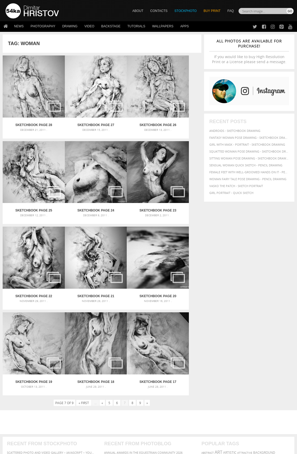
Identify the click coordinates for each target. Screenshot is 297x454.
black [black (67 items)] (237, 335)
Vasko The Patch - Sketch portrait (236, 186)
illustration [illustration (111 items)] (214, 345)
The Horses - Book (19, 410)
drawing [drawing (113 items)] (275, 335)
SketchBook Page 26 (127, 112)
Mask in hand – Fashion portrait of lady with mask (47, 342)
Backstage (110, 26)
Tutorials (136, 26)
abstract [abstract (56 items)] (207, 330)
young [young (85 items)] (207, 359)
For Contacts (88, 417)
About (82, 390)
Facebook (162, 398)
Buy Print (211, 11)
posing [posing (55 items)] (263, 350)
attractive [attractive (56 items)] (244, 330)
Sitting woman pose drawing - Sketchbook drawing (249, 158)
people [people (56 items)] (206, 350)
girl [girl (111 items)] (244, 340)
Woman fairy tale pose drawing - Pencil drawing (247, 179)
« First (84, 280)
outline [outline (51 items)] (263, 345)
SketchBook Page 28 (27, 112)
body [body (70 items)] (247, 335)
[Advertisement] (149, 299)
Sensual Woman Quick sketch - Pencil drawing (245, 165)
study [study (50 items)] (220, 354)
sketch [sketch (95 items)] (208, 354)
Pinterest (161, 411)
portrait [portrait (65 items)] (242, 350)
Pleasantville (115, 349)
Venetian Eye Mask (93, 436)
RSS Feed (116, 436)
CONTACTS (159, 11)
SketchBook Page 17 (176, 259)
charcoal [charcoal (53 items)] (258, 335)
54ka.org (50, 448)
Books (82, 404)
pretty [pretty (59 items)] (274, 350)
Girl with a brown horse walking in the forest (141, 342)
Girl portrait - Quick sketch (231, 193)
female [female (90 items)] (221, 340)
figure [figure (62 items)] (234, 340)
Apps (184, 26)
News (19, 26)
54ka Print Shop (17, 390)
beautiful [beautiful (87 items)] (210, 335)
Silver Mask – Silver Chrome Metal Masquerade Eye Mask (51, 349)
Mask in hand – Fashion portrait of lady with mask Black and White (51, 336)
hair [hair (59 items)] (266, 340)
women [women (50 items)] (279, 354)
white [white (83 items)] (252, 354)
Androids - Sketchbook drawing (234, 131)
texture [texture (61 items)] (240, 354)
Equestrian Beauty (60, 436)
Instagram (162, 405)
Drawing (70, 26)
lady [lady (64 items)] (242, 345)
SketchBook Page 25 (176, 112)
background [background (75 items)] (264, 329)
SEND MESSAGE (252, 401)
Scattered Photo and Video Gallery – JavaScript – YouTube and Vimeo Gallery (51, 330)
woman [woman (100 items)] (266, 354)
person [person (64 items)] (217, 350)
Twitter (160, 391)
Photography (43, 26)
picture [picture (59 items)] (229, 350)
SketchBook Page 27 (77, 112)
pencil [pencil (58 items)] (283, 345)
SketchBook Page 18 (127, 259)
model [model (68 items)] (252, 345)
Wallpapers (162, 26)
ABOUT (137, 11)
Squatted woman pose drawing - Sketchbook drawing (249, 151)
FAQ (230, 11)
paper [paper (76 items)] (274, 345)
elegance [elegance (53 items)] (208, 340)
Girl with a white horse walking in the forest (140, 336)
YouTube (161, 418)
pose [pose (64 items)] (254, 350)
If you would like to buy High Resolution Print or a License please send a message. (249, 51)
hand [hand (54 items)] (273, 340)
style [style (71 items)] (229, 354)
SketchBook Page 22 (127, 186)
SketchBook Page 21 (176, 186)
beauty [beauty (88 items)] (226, 335)
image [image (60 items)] (233, 345)
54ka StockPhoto (19, 397)
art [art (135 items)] (218, 329)
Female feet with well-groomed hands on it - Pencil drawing (249, 172)
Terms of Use (79, 448)
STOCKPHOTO (186, 11)
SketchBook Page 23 (77, 186)
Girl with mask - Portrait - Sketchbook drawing (247, 144)
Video (89, 26)
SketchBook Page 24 (27, 186)
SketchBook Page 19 (77, 259)
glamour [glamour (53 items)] (255, 340)
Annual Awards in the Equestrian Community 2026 (143, 330)
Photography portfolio (24, 404)
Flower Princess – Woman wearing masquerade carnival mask (51, 355)
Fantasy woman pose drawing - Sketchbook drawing (249, 138)
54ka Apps (12, 417)
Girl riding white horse (122, 355)
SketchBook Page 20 (27, 259)
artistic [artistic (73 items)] (229, 330)
